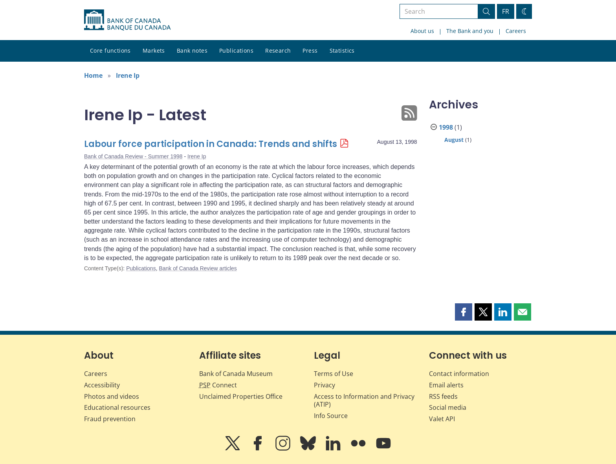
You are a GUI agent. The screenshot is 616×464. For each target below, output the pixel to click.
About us (422, 31)
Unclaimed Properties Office (240, 396)
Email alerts (446, 385)
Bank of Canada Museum (236, 373)
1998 (446, 127)
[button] (463, 312)
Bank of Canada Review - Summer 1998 (133, 156)
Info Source (331, 415)
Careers (516, 31)
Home (93, 75)
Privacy (324, 385)
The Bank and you (469, 31)
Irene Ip (127, 75)
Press (309, 50)
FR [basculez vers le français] (505, 11)
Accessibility (102, 385)
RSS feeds (443, 396)
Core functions (110, 50)
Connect (218, 385)
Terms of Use (333, 373)
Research (278, 50)
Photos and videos (111, 396)
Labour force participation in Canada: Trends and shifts (210, 144)
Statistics (342, 50)
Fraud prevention (110, 418)
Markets (154, 50)
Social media (447, 407)
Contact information (459, 373)
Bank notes (192, 50)
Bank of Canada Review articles (197, 268)
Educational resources (117, 407)
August (454, 139)
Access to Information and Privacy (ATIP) (364, 400)
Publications (236, 50)
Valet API (442, 418)
